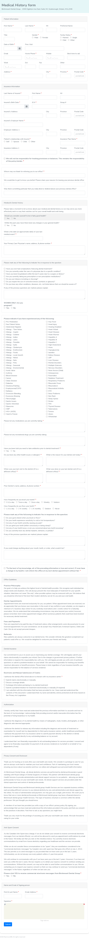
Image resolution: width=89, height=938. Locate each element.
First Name (8, 26)
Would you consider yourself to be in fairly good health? (25, 216)
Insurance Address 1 (11, 148)
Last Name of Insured (12, 93)
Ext (26, 63)
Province (63, 72)
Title (5, 35)
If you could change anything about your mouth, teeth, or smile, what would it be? (34, 548)
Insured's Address (11, 111)
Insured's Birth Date (11, 102)
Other (62, 63)
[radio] (32, 37)
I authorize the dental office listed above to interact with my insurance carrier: (33, 676)
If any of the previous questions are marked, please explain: (26, 288)
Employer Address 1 (12, 130)
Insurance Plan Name (68, 139)
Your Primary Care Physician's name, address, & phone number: (27, 243)
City (47, 72)
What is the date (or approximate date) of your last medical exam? (23, 233)
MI (47, 26)
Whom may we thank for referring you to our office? (24, 171)
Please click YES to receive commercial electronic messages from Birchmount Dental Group (42, 873)
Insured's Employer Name (14, 121)
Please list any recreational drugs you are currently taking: (25, 434)
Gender (35, 35)
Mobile (48, 53)
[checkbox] (4, 268)
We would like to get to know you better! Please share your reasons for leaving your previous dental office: (44, 180)
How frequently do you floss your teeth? (19, 506)
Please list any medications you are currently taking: (23, 421)
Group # (63, 102)
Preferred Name (66, 26)
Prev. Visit (29, 44)
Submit (8, 924)
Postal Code (79, 72)
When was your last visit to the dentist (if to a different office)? (21, 470)
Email (6, 53)
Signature (7, 901)
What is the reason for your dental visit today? (63, 455)
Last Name (29, 26)
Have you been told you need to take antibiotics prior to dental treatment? (32, 448)
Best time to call (73, 53)
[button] (44, 19)
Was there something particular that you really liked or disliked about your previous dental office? (40, 189)
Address (7, 72)
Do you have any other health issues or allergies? (22, 455)
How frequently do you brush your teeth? (19, 500)
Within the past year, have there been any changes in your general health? (31, 223)
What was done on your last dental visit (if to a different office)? (63, 470)
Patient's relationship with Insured (17, 139)
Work (6, 62)
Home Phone (30, 53)
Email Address (31, 892)
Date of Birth (9, 44)
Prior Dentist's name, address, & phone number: (22, 486)
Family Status (65, 35)
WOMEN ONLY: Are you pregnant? (13, 304)
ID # (34, 102)
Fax (40, 63)
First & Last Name (11, 892)
